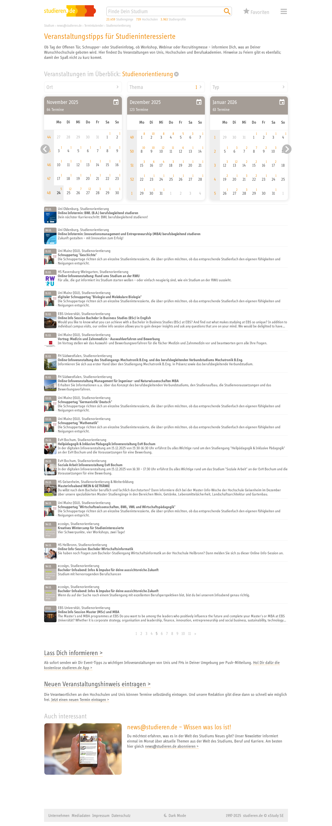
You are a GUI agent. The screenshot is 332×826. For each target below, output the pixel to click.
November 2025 (62, 102)
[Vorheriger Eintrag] (45, 149)
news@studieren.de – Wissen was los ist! (179, 727)
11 (189, 633)
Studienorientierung (147, 74)
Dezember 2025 (145, 102)
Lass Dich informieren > (73, 652)
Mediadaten (81, 815)
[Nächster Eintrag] (287, 149)
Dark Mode (177, 815)
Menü (284, 11)
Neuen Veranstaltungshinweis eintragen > (97, 684)
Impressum (100, 815)
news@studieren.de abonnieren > (172, 746)
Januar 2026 (225, 102)
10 (183, 633)
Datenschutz (121, 815)
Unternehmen (59, 815)
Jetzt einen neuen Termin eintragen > (79, 699)
